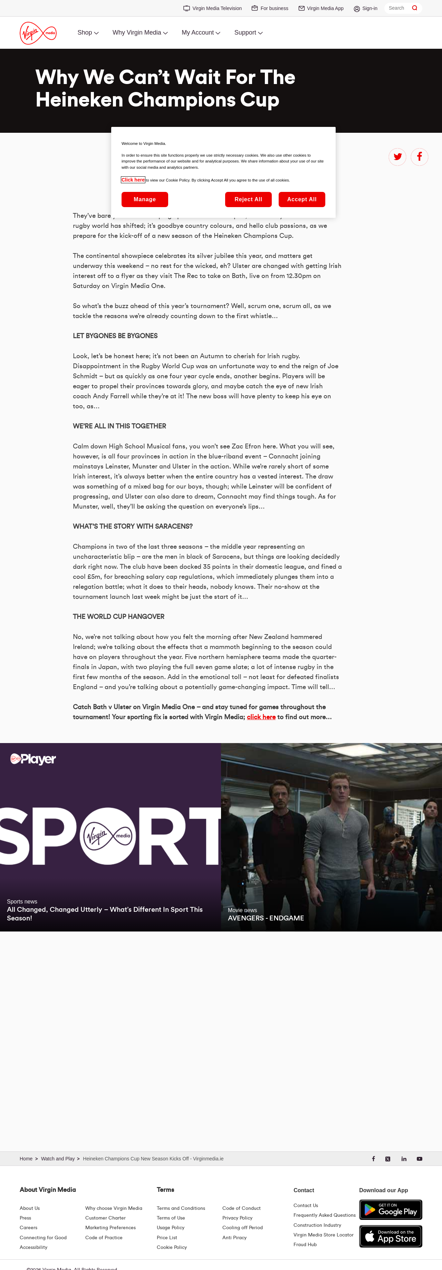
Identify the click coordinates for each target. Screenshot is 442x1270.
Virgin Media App (325, 8)
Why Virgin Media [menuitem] (137, 32)
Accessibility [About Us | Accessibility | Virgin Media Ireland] (33, 1247)
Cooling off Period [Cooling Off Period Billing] (242, 1227)
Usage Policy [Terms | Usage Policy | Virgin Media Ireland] (170, 1227)
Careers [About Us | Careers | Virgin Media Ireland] (28, 1227)
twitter (397, 157)
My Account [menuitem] (198, 32)
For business (274, 8)
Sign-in (369, 8)
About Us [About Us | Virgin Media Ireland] (30, 1208)
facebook (419, 157)
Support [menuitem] (245, 32)
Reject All (248, 199)
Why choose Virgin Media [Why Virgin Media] (113, 1208)
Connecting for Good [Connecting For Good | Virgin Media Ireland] (43, 1237)
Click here (133, 180)
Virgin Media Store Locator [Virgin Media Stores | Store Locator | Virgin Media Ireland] (324, 1235)
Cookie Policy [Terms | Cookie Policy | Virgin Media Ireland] (172, 1247)
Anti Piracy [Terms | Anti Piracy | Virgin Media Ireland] (234, 1237)
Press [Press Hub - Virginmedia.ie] (25, 1218)
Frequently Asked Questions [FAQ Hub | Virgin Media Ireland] (325, 1215)
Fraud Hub (305, 1244)
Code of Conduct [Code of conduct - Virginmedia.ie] (241, 1208)
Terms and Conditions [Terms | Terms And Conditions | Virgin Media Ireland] (181, 1208)
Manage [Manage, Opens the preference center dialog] (145, 199)
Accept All (302, 199)
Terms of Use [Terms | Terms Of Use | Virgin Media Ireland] (171, 1218)
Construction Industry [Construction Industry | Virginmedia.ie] (317, 1225)
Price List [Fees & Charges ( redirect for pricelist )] (167, 1237)
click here (261, 919)
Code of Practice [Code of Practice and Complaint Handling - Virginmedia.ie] (104, 1237)
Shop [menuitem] (84, 32)
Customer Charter (105, 1218)
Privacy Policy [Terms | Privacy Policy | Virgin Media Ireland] (237, 1218)
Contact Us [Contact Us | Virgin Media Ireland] (306, 1205)
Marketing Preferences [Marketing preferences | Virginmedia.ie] (110, 1227)
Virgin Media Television (217, 8)
